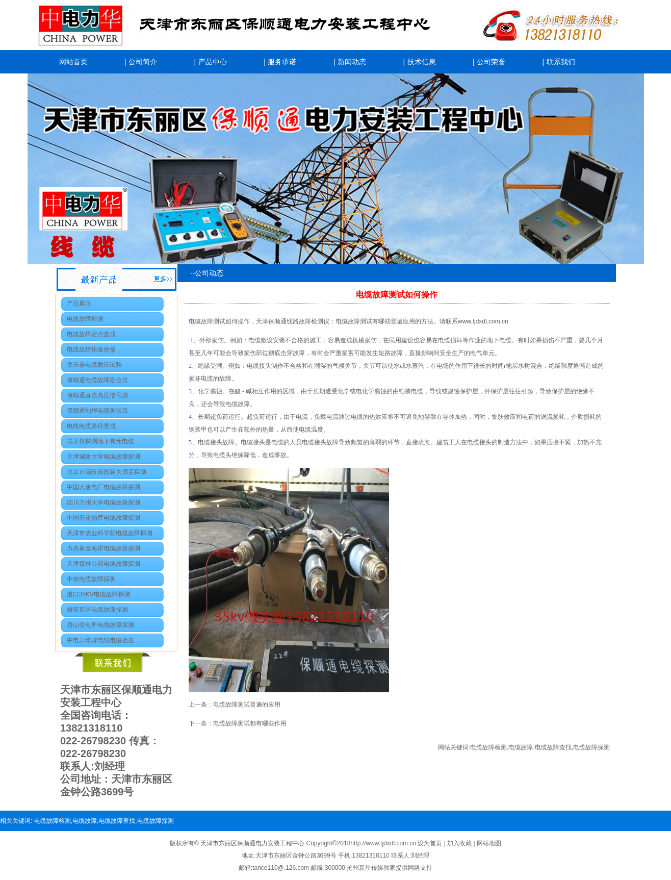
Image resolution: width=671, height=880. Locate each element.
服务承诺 (282, 62)
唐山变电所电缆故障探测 (100, 624)
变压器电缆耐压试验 (94, 364)
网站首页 (73, 62)
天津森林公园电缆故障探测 (103, 563)
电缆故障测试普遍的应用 (246, 704)
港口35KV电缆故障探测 (99, 594)
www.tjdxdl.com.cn (483, 321)
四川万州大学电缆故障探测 (103, 502)
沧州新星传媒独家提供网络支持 (389, 867)
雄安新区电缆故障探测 (97, 609)
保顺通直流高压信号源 (97, 395)
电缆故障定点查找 (91, 334)
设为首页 (431, 843)
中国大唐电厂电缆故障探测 (103, 487)
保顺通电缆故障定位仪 (97, 380)
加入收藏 (460, 843)
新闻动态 (352, 62)
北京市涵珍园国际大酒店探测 (106, 471)
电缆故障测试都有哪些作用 (250, 723)
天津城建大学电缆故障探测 (103, 456)
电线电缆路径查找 (91, 426)
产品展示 (79, 303)
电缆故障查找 (553, 747)
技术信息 (421, 62)
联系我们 (561, 62)
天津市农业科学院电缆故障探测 (109, 533)
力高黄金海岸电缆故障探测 (103, 548)
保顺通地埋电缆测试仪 (97, 410)
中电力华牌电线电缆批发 (100, 640)
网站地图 (489, 843)
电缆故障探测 (591, 747)
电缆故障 (520, 747)
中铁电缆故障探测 (91, 579)
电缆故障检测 (85, 318)
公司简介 (142, 62)
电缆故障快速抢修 (91, 349)
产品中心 (212, 62)
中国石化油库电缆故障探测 (103, 517)
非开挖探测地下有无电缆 (100, 441)
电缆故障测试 (354, 321)
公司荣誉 (491, 62)
